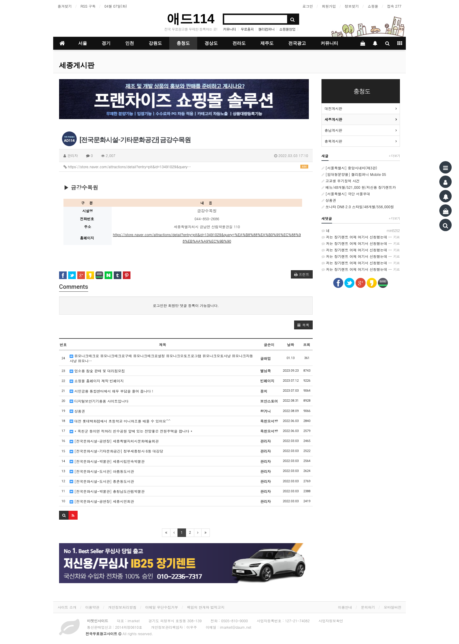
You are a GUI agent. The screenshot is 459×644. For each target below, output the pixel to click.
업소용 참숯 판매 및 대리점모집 (97, 370)
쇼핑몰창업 (287, 28)
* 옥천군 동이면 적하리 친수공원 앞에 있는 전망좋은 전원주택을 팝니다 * (131, 430)
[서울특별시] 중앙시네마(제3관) (349, 167)
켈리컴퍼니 (266, 28)
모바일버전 (392, 607)
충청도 (183, 43)
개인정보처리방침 (122, 607)
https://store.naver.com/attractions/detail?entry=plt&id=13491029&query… (185, 166)
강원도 (155, 43)
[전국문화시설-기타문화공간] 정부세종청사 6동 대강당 (116, 450)
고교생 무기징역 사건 (340, 180)
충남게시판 (333, 130)
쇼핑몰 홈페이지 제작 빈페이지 (97, 380)
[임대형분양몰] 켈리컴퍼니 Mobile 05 (353, 174)
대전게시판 (333, 108)
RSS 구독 (88, 6)
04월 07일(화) (115, 6)
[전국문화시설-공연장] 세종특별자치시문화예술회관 (114, 440)
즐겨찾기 (65, 6)
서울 (82, 43)
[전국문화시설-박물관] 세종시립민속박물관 (107, 461)
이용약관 (92, 607)
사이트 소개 (67, 607)
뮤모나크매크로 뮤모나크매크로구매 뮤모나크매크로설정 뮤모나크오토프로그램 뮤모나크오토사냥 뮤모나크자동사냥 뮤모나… (161, 358)
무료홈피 (247, 28)
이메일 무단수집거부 (161, 607)
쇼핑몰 (373, 6)
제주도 (267, 43)
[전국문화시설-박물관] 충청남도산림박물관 (107, 491)
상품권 (77, 410)
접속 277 (394, 6)
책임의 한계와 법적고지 (206, 607)
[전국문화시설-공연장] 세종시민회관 (102, 501)
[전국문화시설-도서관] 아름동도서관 (102, 471)
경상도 (211, 43)
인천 (129, 43)
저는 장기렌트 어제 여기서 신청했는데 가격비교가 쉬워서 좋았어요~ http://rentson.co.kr (360, 237)
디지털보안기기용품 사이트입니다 (99, 400)
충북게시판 (333, 141)
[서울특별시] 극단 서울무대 (345, 193)
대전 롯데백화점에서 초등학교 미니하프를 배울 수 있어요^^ (120, 420)
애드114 (190, 18)
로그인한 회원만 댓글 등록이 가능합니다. (186, 305)
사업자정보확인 (331, 620)
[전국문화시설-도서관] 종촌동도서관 (102, 481)
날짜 (290, 344)
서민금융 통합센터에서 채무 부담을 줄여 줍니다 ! (111, 390)
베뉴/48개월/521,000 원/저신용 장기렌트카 (358, 187)
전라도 (239, 43)
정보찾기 (352, 6)
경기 (106, 43)
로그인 (307, 6)
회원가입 (329, 6)
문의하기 (368, 607)
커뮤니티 (229, 28)
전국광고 (297, 43)
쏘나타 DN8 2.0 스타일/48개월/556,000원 (357, 206)
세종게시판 (76, 65)
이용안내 (345, 607)
